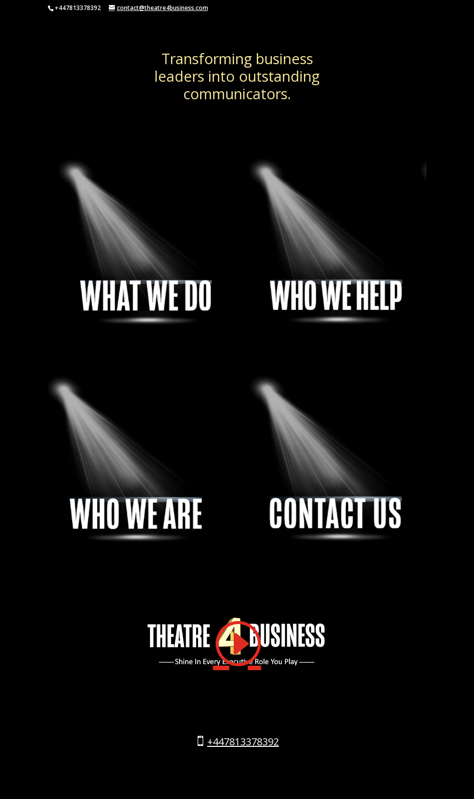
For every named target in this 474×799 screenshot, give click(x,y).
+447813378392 (243, 741)
